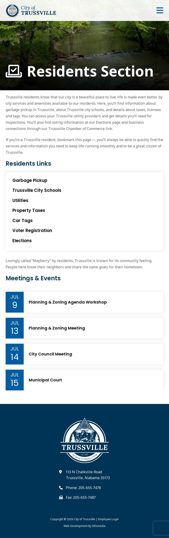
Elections (22, 241)
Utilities (20, 200)
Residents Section (80, 71)
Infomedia (98, 526)
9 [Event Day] (14, 305)
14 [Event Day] (15, 357)
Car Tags (22, 221)
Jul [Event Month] (14, 297)
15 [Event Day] (15, 383)
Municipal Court (45, 380)
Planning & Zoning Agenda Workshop (68, 302)
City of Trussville (84, 519)
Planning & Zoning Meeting (57, 328)
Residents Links (28, 163)
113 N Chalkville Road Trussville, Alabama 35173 (88, 474)
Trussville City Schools (36, 190)
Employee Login (108, 519)
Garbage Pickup (29, 180)
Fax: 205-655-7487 (81, 497)
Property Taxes (28, 210)
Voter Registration (32, 230)
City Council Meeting (50, 354)
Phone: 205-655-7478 (83, 487)
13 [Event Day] (15, 331)
